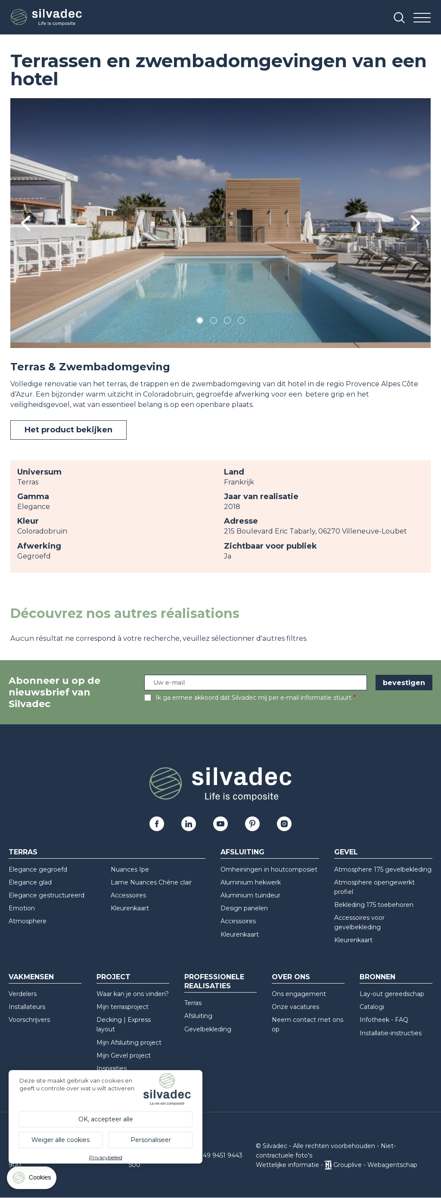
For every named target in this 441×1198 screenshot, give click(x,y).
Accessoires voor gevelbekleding (359, 922)
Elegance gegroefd (38, 869)
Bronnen (377, 977)
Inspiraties (111, 1068)
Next (415, 223)
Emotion (22, 908)
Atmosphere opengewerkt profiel (374, 887)
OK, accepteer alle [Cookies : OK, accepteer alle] (105, 1119)
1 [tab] (200, 322)
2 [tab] (213, 322)
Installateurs (27, 1007)
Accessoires (128, 895)
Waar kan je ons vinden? (132, 994)
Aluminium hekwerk (250, 882)
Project (113, 977)
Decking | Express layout (123, 1024)
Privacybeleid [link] (105, 1157)
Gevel (346, 852)
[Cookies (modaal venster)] (32, 1179)
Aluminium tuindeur (250, 895)
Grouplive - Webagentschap (375, 1165)
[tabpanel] (220, 223)
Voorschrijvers (29, 1020)
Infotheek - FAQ (384, 1020)
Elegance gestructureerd (46, 895)
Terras (23, 852)
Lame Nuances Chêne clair (151, 882)
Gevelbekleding (207, 1029)
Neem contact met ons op (307, 1024)
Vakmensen (31, 977)
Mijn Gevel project (123, 1055)
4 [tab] (241, 322)
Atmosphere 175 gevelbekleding (383, 869)
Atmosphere (28, 921)
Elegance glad (30, 882)
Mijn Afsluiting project (128, 1042)
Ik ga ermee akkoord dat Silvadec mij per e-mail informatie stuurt (253, 697)
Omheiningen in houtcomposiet (268, 869)
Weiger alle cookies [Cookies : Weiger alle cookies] (60, 1140)
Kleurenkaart (130, 908)
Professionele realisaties (214, 981)
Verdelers (23, 994)
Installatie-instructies (391, 1033)
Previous (26, 223)
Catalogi (372, 1007)
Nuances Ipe (130, 869)
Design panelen (244, 908)
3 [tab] (227, 322)
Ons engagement (299, 994)
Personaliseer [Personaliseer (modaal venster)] (150, 1140)
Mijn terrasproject (122, 1007)
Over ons (291, 977)
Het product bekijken (68, 430)
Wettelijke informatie (287, 1165)
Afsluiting (242, 852)
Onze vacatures (295, 1007)
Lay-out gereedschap (392, 994)
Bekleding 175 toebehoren (373, 905)
